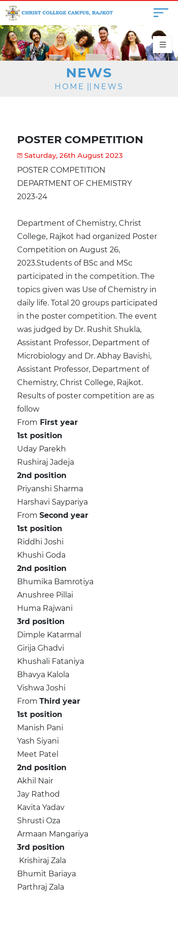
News (109, 86)
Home (70, 86)
